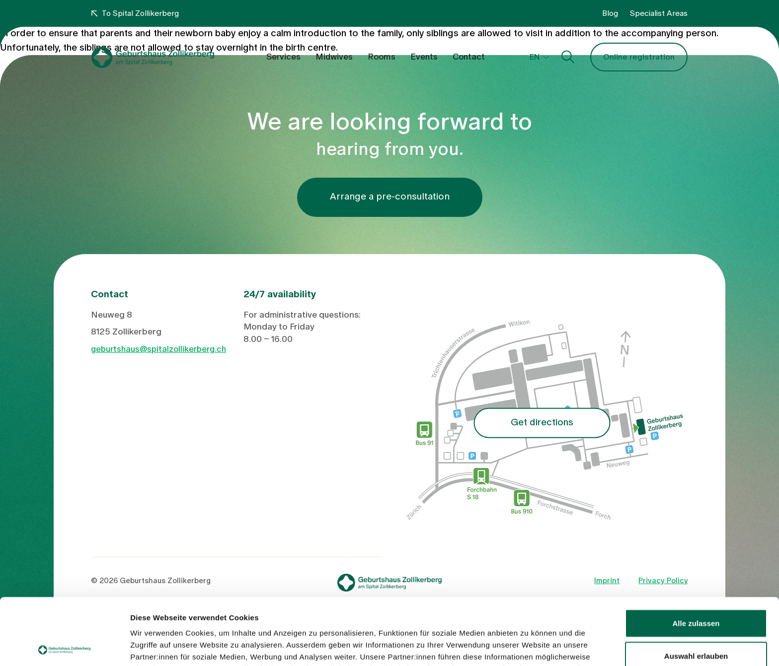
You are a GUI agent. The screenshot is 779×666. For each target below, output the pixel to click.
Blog (610, 13)
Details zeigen (528, 646)
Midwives (334, 57)
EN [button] (535, 57)
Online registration (639, 57)
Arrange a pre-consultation (390, 196)
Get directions (542, 422)
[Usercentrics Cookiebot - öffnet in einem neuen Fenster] (64, 646)
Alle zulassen (695, 556)
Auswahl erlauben (696, 589)
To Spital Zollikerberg (135, 13)
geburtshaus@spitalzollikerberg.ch (158, 349)
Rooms (381, 57)
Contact (469, 57)
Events (424, 57)
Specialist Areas (659, 13)
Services (283, 57)
